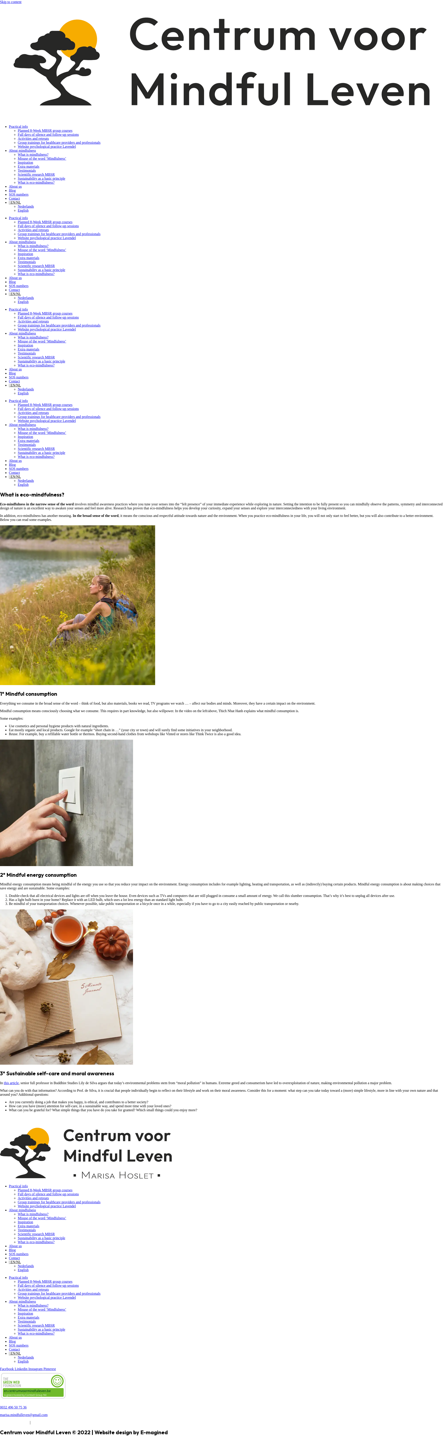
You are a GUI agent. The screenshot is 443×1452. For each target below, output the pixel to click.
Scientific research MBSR (36, 174)
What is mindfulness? (33, 154)
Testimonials (27, 170)
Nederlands (26, 206)
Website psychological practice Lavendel (47, 146)
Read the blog (10, 1125)
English (23, 210)
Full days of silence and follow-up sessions (48, 134)
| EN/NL (15, 202)
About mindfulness (22, 150)
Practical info (18, 126)
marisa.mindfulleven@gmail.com (24, 1415)
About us (15, 186)
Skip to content (11, 2)
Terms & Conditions (14, 1422)
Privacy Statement (44, 1422)
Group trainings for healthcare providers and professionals (59, 142)
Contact (14, 198)
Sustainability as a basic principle (41, 178)
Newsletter (7, 1117)
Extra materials (28, 166)
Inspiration (25, 162)
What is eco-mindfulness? (36, 182)
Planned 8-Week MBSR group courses (45, 130)
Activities (7, 1121)
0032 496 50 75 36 (13, 1407)
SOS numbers (18, 194)
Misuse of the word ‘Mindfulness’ (42, 158)
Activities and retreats (33, 138)
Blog (12, 190)
